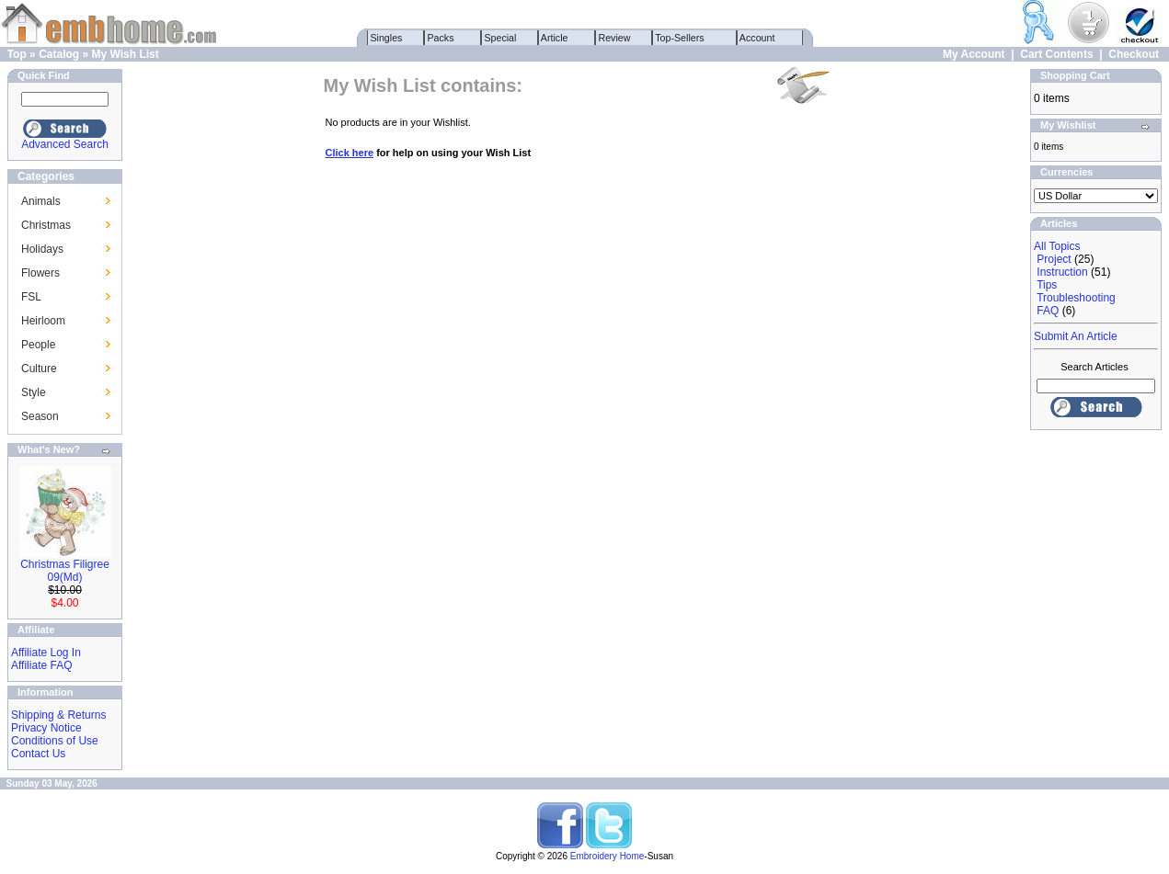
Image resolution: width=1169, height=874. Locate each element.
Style (33, 392)
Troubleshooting (1076, 297)
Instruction (1062, 272)
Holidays (42, 249)
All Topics (1057, 246)
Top (17, 54)
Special (501, 37)
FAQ (1048, 310)
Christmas (46, 225)
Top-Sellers (680, 37)
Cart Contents (1056, 54)
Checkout (1133, 54)
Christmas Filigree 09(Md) (64, 571)
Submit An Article (1075, 336)
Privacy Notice (46, 727)
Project (1054, 259)
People (38, 344)
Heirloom (43, 320)
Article (555, 37)
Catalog (59, 54)
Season (40, 416)
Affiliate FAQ (41, 665)
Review (615, 37)
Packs (441, 37)
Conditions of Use (54, 740)
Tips (1047, 284)
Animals (41, 201)
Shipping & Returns (58, 715)
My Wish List (124, 54)
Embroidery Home (607, 856)
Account (758, 37)
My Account (974, 54)
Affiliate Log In (46, 652)
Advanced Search (65, 144)
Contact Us (38, 753)
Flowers (40, 273)
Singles (387, 37)
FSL (31, 296)
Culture (39, 368)
